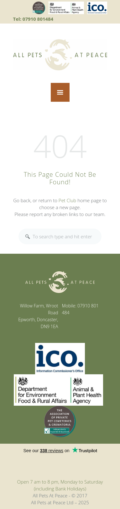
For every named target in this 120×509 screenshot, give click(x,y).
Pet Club (67, 200)
